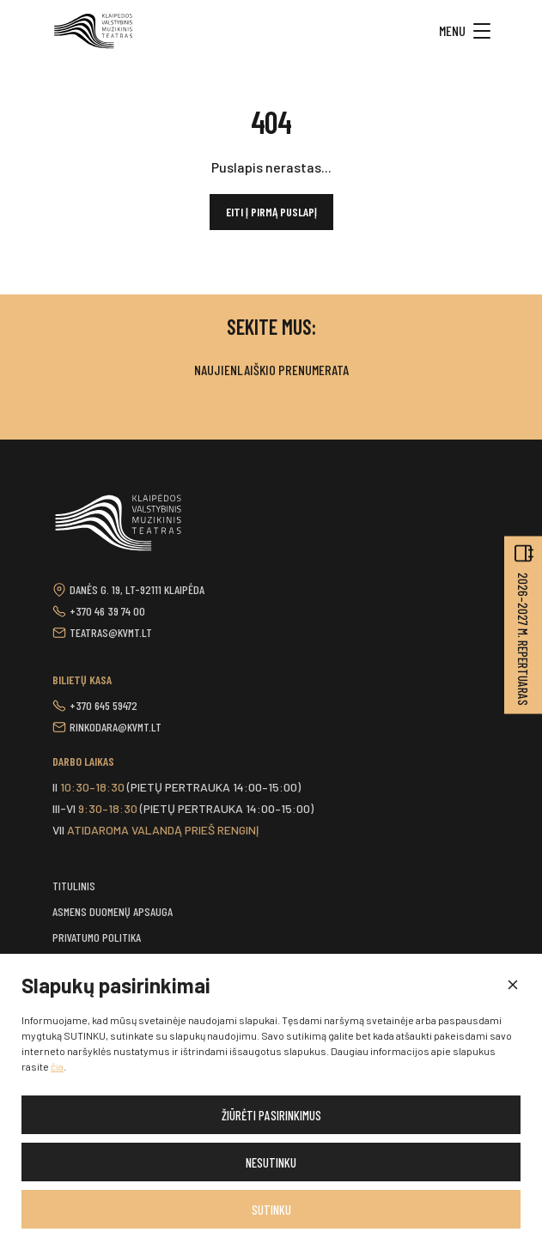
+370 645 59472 (103, 705)
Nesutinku (271, 1162)
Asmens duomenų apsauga (112, 911)
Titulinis (73, 885)
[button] (512, 985)
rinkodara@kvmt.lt (115, 726)
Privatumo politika (96, 937)
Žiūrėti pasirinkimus (271, 1115)
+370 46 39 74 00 (107, 611)
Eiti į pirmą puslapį (271, 211)
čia (57, 1066)
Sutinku (271, 1209)
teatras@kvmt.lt (111, 632)
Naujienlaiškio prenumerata (271, 369)
